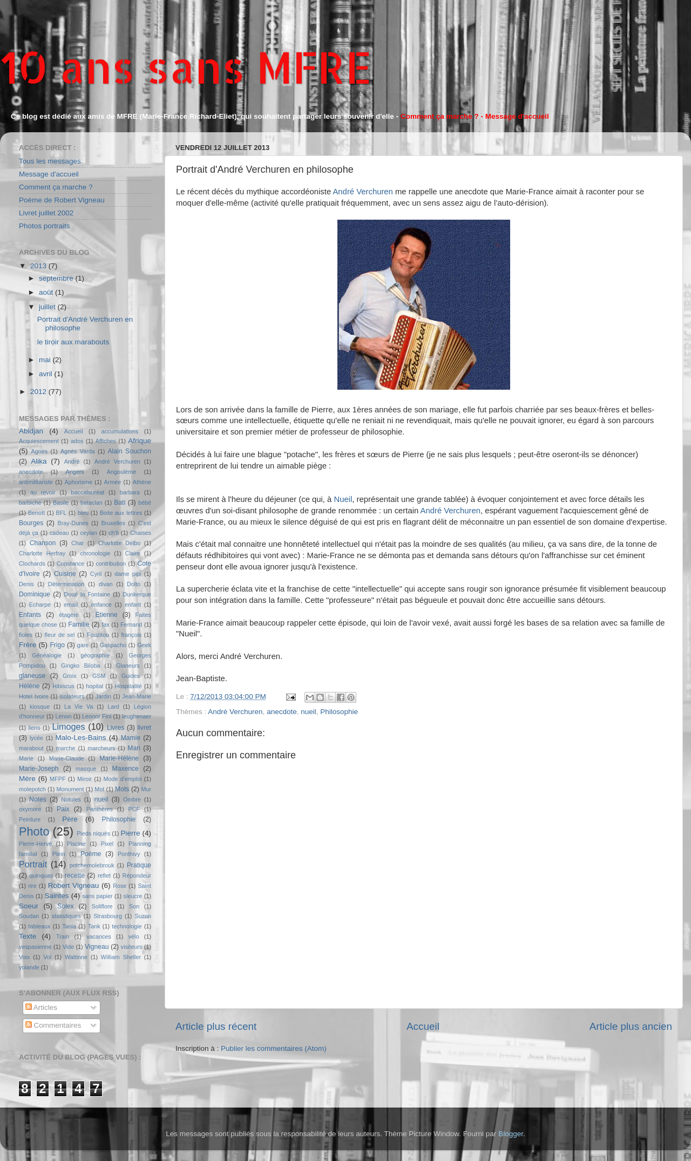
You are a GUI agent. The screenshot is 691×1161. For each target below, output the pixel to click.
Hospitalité (127, 686)
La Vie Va (78, 706)
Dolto (133, 584)
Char (77, 543)
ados (77, 441)
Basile (61, 502)
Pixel (107, 843)
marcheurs (101, 748)
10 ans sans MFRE (186, 66)
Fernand (131, 624)
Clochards (32, 563)
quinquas (41, 875)
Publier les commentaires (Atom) (274, 1048)
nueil (308, 712)
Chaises (140, 532)
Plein (58, 854)
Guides (130, 676)
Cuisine (65, 574)
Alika (38, 461)
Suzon (142, 916)
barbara (130, 492)
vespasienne (35, 946)
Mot (99, 789)
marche (66, 748)
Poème (90, 854)
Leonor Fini (96, 716)
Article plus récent (215, 1026)
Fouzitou (98, 635)
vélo (133, 936)
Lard (113, 706)
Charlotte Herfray (42, 553)
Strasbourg (107, 916)
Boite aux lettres (121, 513)
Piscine (76, 843)
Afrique (139, 441)
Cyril (96, 574)
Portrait (33, 864)
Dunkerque (137, 594)
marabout (31, 748)
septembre (57, 278)
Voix (24, 957)
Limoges (68, 726)
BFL (61, 513)
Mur (146, 789)
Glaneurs (128, 665)
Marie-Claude (66, 758)
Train (62, 936)
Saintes (57, 896)
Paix (63, 809)
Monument (70, 789)
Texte (27, 936)
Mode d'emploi (123, 779)
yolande (29, 967)
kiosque (40, 706)
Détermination (66, 584)
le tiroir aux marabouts (73, 342)
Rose (119, 885)
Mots (122, 789)
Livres (115, 727)
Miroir (84, 779)
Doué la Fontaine (87, 594)
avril (47, 374)
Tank (94, 926)
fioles (25, 635)
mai (46, 360)
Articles (41, 1007)
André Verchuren (362, 191)
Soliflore (102, 906)
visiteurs (132, 946)
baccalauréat (87, 492)
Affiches (106, 441)
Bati (119, 502)
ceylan (88, 532)
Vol (47, 957)
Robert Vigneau (73, 885)
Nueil (343, 499)
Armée (112, 482)
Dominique (34, 594)
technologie (126, 926)
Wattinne (76, 957)
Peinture (29, 819)
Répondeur (137, 875)
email (71, 604)
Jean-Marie (136, 696)
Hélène (29, 686)
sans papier (97, 896)
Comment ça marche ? (56, 187)
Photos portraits (44, 226)
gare (83, 645)
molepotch (32, 789)
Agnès (39, 451)
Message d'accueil (49, 174)
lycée (36, 738)
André (72, 461)
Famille (78, 624)
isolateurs (71, 696)
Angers (74, 472)
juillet (48, 307)
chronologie (95, 553)
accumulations (119, 431)
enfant (133, 604)
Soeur (28, 906)
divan (106, 584)
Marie (26, 758)
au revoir (43, 492)
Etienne (106, 615)
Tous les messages (50, 161)
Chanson (43, 543)
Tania (69, 926)
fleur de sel (60, 635)
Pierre (130, 833)
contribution (111, 563)
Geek (144, 645)
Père (70, 819)
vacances (98, 936)
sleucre (133, 896)
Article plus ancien (631, 1026)
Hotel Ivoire (34, 696)
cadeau (59, 532)
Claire (132, 553)
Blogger (510, 1134)
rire (32, 885)
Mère (27, 779)
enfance (101, 604)
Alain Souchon (130, 451)
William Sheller (121, 957)
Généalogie (47, 655)
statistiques (66, 916)
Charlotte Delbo (119, 543)
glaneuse (32, 676)
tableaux (40, 926)
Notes (37, 799)
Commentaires (53, 1025)
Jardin (103, 696)
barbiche (30, 502)
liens (34, 727)
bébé (144, 502)
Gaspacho (113, 645)
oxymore (30, 809)
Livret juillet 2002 (46, 213)
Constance (71, 563)
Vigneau (97, 946)
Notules (71, 799)
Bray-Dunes (73, 523)
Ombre (132, 799)
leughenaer (136, 716)
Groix (70, 676)
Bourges (31, 523)
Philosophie (339, 712)
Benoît (36, 513)
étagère (69, 615)
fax (105, 624)
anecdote (282, 712)
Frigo (57, 645)
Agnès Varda (77, 451)
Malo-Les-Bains (81, 738)
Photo (34, 831)
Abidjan (31, 431)
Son (134, 906)
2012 (39, 392)
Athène (142, 482)
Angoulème (122, 472)
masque (86, 768)
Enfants (30, 615)
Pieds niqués (93, 833)
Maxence (125, 768)
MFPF (57, 779)
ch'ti (114, 532)
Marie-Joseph (39, 768)
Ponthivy (129, 854)
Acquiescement (39, 441)
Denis (26, 584)
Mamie (130, 738)
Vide (68, 946)
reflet (104, 875)
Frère (27, 645)
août (47, 292)
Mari (133, 748)
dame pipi (127, 574)
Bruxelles (113, 523)
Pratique (139, 865)
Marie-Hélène (119, 758)
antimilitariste (36, 482)
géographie (95, 655)
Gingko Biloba (80, 665)
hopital (94, 686)
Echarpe (40, 604)
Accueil (423, 1026)
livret (144, 727)
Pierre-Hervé (35, 843)
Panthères (99, 809)
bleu (83, 513)
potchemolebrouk (92, 865)
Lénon (63, 716)
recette (75, 875)
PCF (134, 809)
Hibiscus (63, 686)
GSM (99, 676)
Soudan (29, 916)
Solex (65, 906)
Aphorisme (78, 482)
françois (131, 635)
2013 (39, 266)
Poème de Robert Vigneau (62, 200)
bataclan (91, 502)
